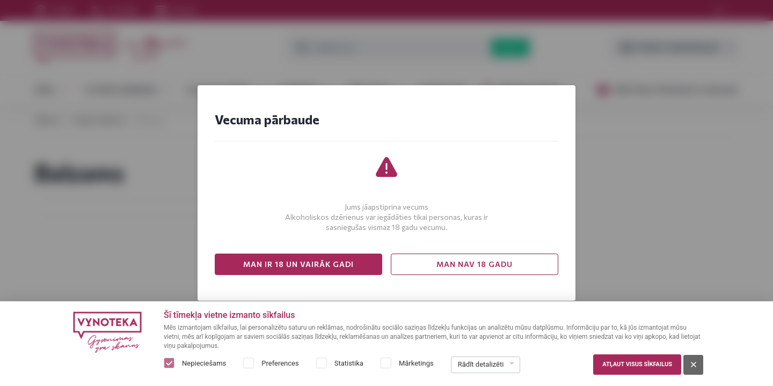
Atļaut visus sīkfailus (637, 364)
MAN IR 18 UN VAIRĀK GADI (298, 264)
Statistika (348, 363)
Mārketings (416, 363)
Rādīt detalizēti (481, 364)
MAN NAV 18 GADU (474, 264)
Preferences (279, 363)
